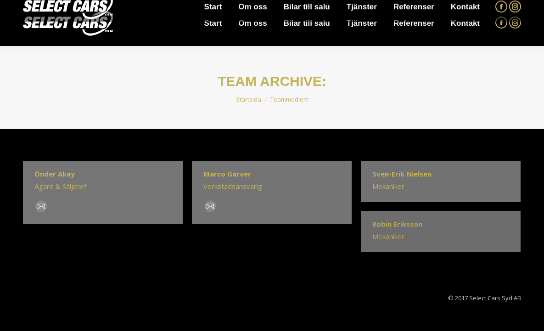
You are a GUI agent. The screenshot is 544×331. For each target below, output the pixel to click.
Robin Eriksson (397, 223)
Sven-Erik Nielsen (402, 173)
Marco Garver (227, 173)
